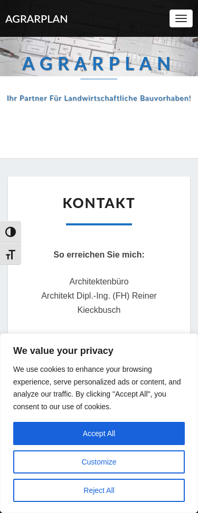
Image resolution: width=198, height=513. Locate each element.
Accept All (99, 433)
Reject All (98, 490)
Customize (98, 462)
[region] (99, 423)
